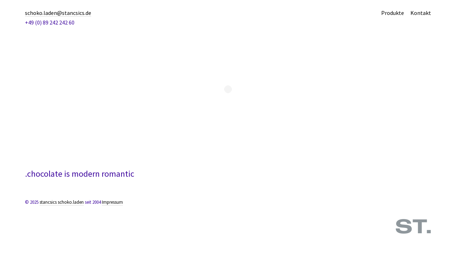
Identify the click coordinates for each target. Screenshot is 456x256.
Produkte (392, 12)
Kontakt (420, 12)
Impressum (112, 202)
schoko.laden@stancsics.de (58, 12)
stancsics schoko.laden (62, 202)
